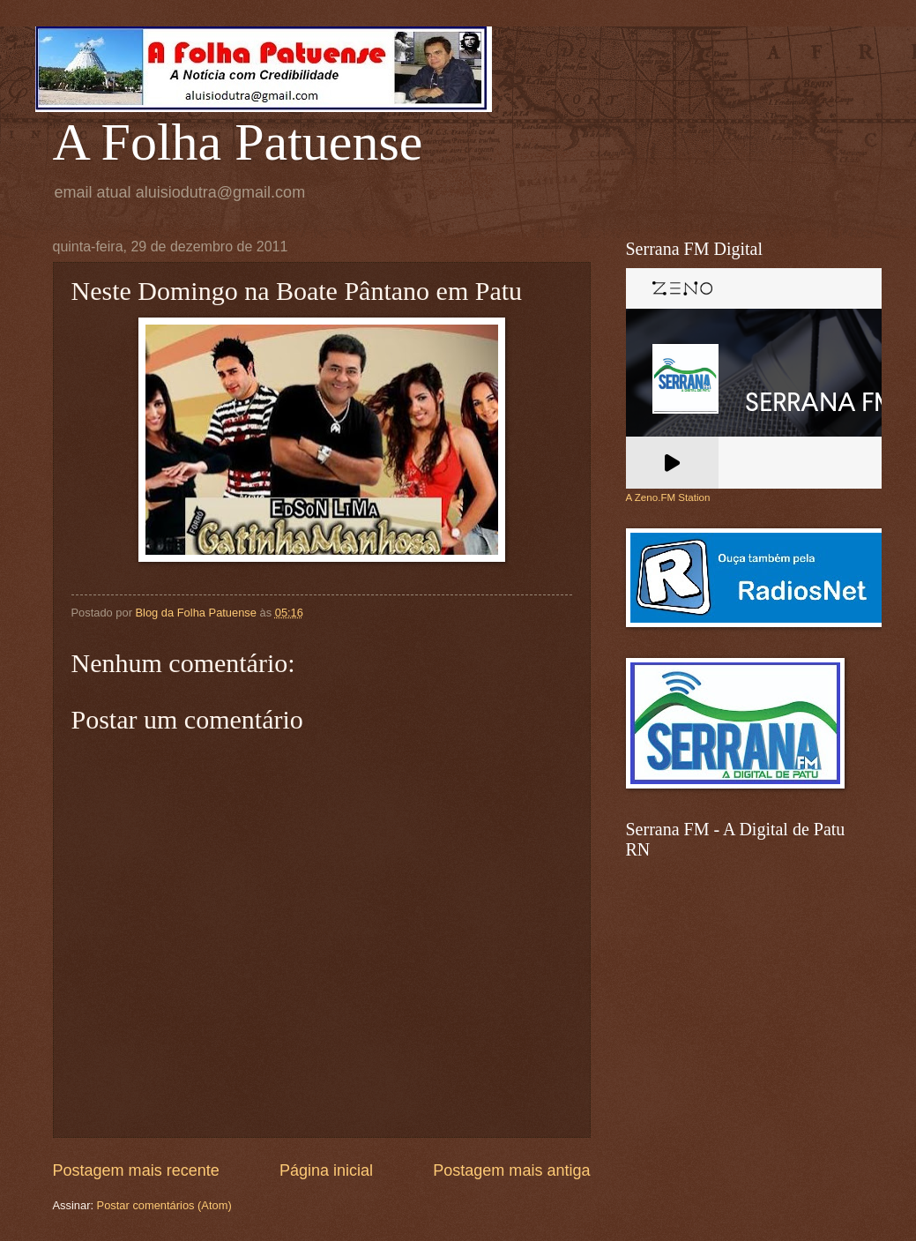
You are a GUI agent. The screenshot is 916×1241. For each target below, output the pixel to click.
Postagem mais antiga (511, 1170)
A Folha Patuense (238, 142)
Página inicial (326, 1170)
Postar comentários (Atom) (164, 1205)
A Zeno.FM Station (668, 497)
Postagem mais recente (136, 1170)
